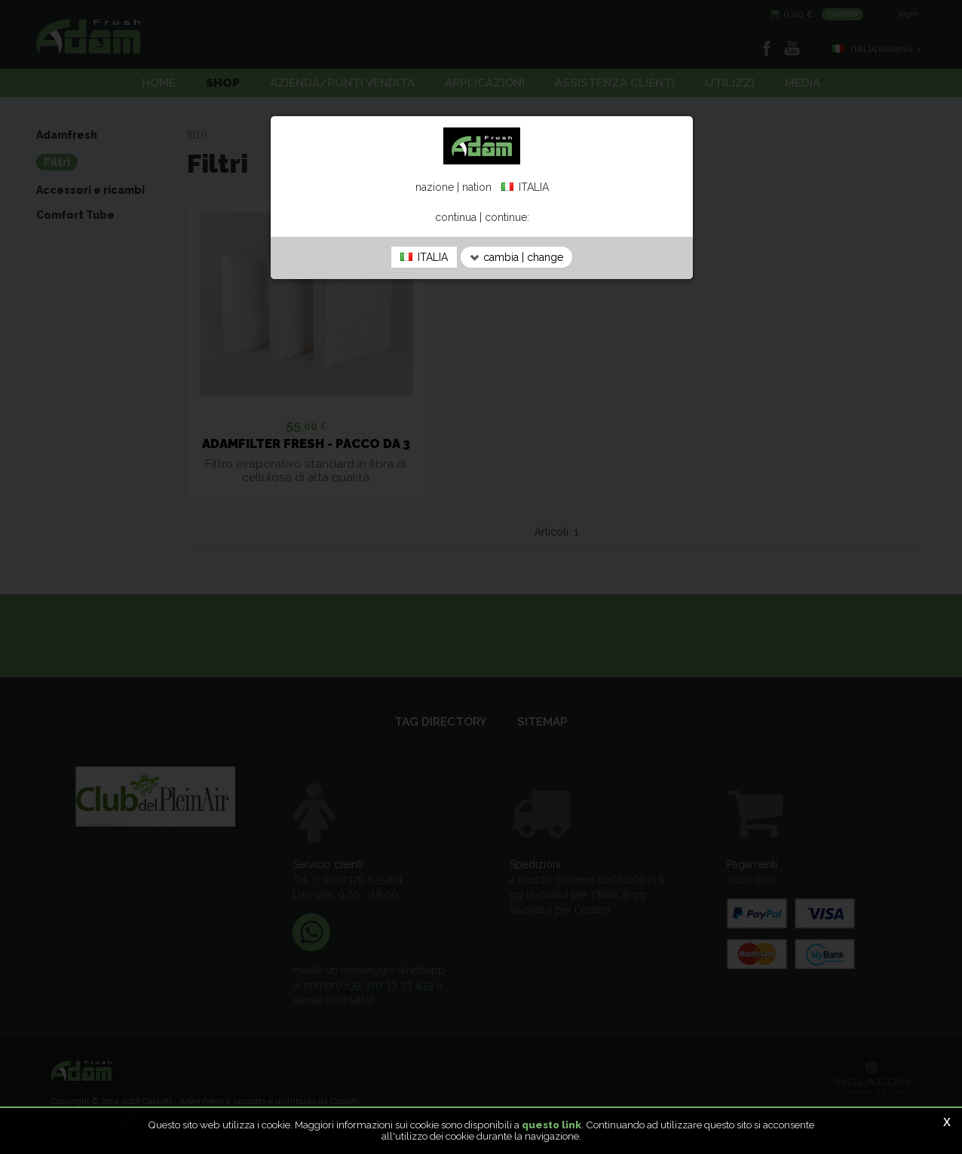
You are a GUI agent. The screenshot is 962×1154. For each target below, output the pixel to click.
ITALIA (424, 257)
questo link (551, 1125)
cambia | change (516, 257)
